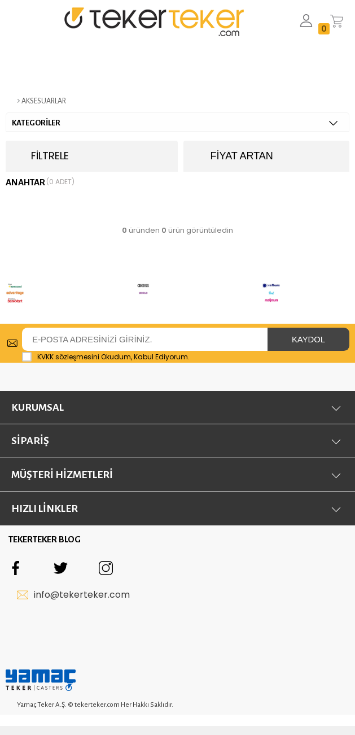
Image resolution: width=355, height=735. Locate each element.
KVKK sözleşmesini (68, 357)
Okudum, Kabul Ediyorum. (106, 357)
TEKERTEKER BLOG (44, 542)
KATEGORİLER (175, 123)
